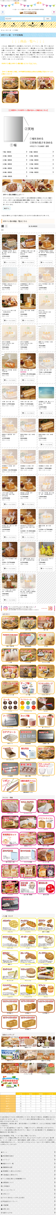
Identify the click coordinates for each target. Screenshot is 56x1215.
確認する (6, 208)
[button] (2, 13)
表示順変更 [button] (33, 226)
